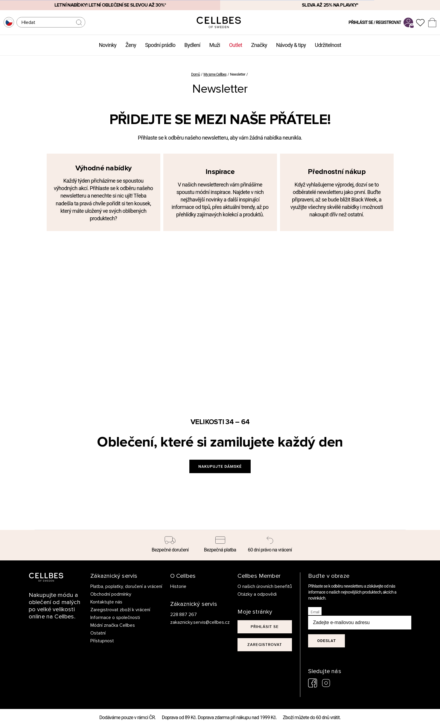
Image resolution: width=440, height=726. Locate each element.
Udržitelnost (328, 45)
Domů (195, 74)
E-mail (314, 612)
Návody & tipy (291, 45)
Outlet (235, 45)
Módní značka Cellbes (112, 625)
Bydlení (192, 45)
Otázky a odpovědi (257, 594)
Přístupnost (102, 641)
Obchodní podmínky (110, 594)
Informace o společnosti (115, 617)
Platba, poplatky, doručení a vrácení (126, 586)
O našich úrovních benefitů (264, 586)
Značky (259, 45)
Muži (214, 45)
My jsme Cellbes (214, 74)
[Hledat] (50, 22)
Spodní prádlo (160, 45)
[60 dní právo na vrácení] (270, 545)
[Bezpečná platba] (220, 545)
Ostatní (98, 633)
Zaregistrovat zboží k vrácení (120, 610)
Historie (178, 586)
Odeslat (326, 640)
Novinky (107, 45)
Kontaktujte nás (106, 602)
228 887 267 (183, 615)
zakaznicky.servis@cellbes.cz (194, 622)
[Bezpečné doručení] (170, 545)
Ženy (130, 45)
